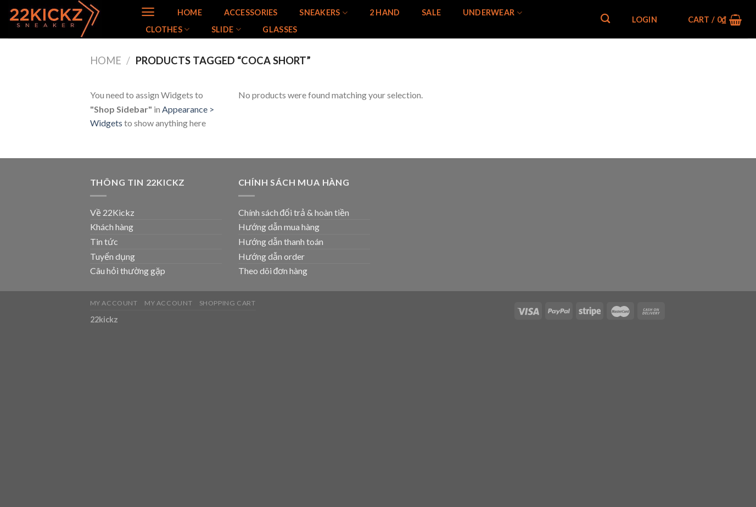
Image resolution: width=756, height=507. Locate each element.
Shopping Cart (227, 303)
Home (189, 12)
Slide (226, 29)
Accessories (251, 12)
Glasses (279, 29)
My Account (114, 303)
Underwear (492, 13)
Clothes (167, 29)
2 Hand (384, 12)
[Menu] (148, 12)
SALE (431, 12)
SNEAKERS (323, 13)
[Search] (605, 19)
